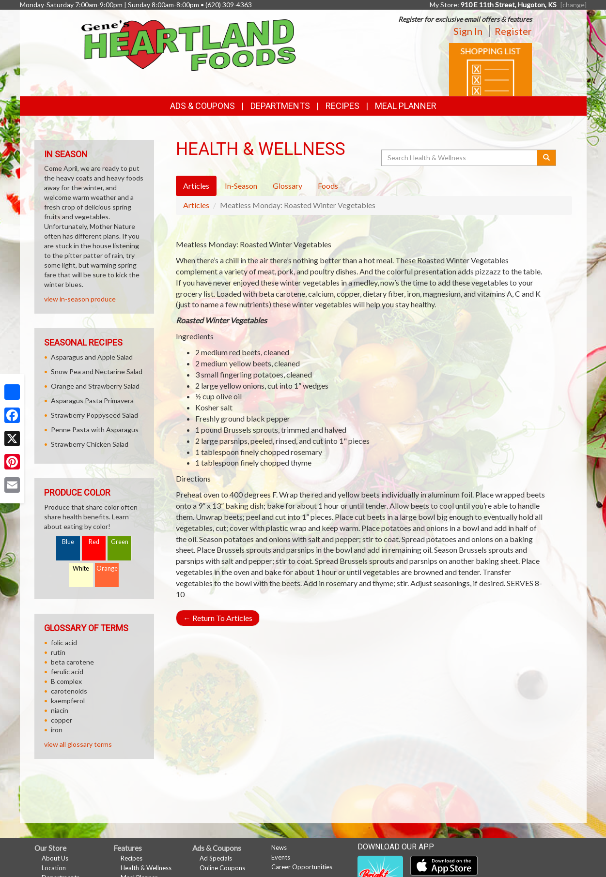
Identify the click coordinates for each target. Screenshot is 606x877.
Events (280, 857)
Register (513, 31)
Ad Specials (216, 858)
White (81, 568)
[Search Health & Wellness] (460, 158)
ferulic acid (67, 671)
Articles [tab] (196, 185)
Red (94, 541)
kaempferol (68, 700)
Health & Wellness (146, 868)
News (279, 847)
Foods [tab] (328, 185)
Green (119, 541)
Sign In (467, 31)
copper (61, 720)
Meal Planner (405, 106)
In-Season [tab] (241, 185)
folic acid (64, 642)
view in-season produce (80, 299)
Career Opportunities (301, 867)
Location (54, 868)
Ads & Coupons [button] (202, 106)
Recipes (342, 106)
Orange (107, 568)
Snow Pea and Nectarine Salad (96, 371)
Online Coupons (222, 868)
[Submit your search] (546, 158)
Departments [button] (280, 106)
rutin (58, 652)
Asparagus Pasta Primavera (92, 400)
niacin (59, 710)
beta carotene (72, 662)
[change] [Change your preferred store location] (573, 4)
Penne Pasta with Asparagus (95, 429)
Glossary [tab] (287, 185)
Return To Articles (217, 617)
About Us (55, 858)
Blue (68, 541)
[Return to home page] (188, 44)
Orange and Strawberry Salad (95, 386)
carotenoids (69, 691)
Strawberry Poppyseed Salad (94, 415)
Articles (196, 205)
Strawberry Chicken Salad (89, 444)
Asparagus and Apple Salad (92, 357)
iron (56, 730)
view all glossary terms (78, 744)
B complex (66, 681)
